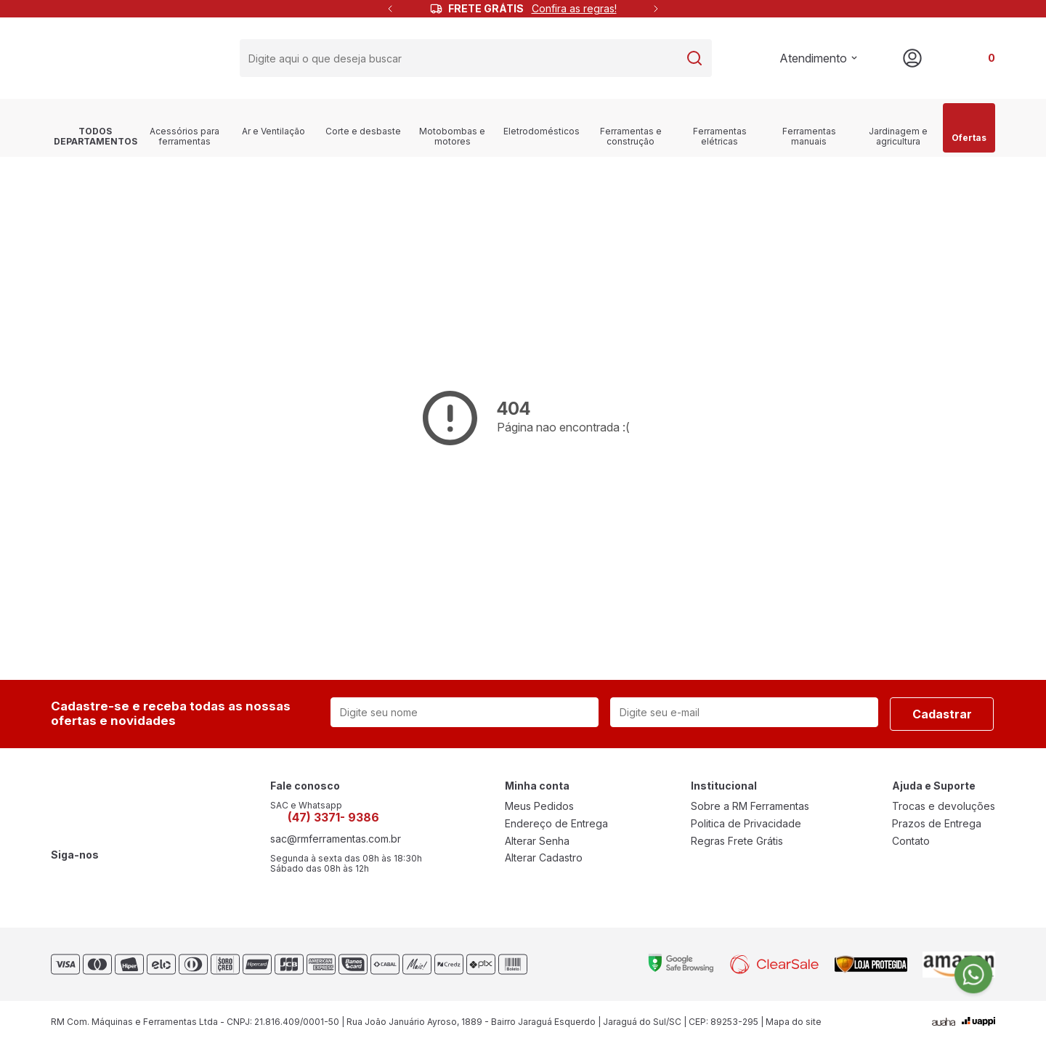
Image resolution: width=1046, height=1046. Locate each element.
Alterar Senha (537, 842)
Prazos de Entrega (936, 824)
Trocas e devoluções (943, 807)
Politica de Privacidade (746, 824)
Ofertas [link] (969, 128)
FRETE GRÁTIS (532, 9)
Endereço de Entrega (556, 824)
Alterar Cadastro (544, 859)
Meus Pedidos (539, 807)
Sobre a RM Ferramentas (750, 807)
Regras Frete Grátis (737, 842)
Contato (911, 842)
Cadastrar (942, 715)
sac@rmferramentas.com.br (335, 840)
